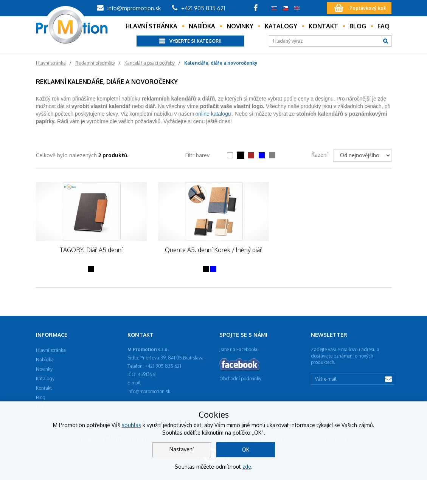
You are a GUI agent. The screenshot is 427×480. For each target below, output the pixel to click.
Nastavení (181, 449)
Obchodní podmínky (240, 378)
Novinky (240, 26)
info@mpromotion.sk (129, 8)
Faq (383, 26)
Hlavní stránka (151, 26)
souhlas (131, 425)
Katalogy (281, 26)
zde (246, 466)
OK (245, 449)
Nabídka (202, 26)
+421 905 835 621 (198, 8)
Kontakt (323, 26)
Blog (357, 26)
